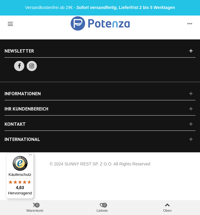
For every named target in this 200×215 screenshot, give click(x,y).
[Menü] (30, 156)
